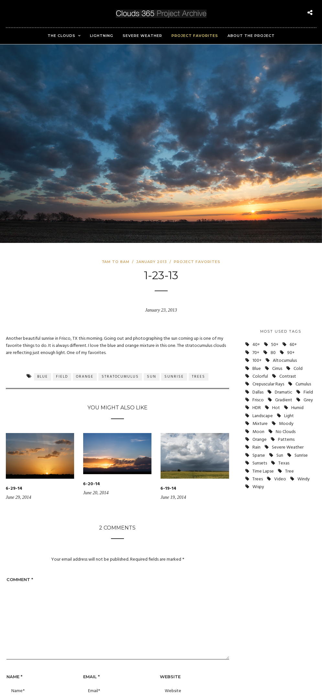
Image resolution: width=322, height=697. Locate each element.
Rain (256, 447)
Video (280, 479)
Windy (303, 479)
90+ (290, 353)
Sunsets (259, 463)
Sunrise (174, 377)
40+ (256, 344)
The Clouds (61, 35)
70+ (255, 353)
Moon (258, 432)
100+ (256, 360)
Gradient (283, 400)
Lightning (101, 35)
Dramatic (283, 392)
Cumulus (303, 384)
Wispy (258, 487)
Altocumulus (285, 360)
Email (91, 676)
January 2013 (151, 261)
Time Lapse (263, 471)
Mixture (260, 424)
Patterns (286, 439)
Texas (283, 463)
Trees (198, 377)
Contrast (287, 376)
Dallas (257, 392)
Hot (276, 408)
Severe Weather (142, 35)
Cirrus (277, 368)
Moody (286, 424)
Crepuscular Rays (268, 384)
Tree (289, 471)
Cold (298, 368)
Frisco (258, 400)
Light (289, 416)
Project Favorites (195, 35)
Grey (308, 400)
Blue (42, 377)
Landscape (262, 416)
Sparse (258, 455)
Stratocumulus (120, 377)
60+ (293, 344)
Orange (85, 377)
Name (14, 676)
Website (170, 676)
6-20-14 (91, 484)
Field (62, 377)
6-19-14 (168, 488)
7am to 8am (115, 261)
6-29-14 (14, 488)
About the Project (251, 35)
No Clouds (285, 432)
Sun (151, 377)
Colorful (260, 376)
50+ (274, 344)
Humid (297, 408)
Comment (19, 579)
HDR (256, 408)
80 (273, 353)
